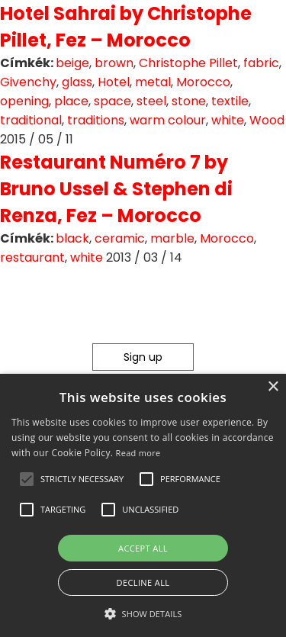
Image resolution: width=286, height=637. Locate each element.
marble (172, 238)
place (71, 101)
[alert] (143, 505)
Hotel (114, 82)
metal (153, 82)
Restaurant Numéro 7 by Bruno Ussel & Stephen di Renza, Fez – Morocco (116, 189)
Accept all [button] (143, 548)
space (112, 101)
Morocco (203, 82)
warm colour (168, 120)
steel (151, 101)
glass (77, 82)
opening (24, 101)
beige (72, 63)
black (72, 238)
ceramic (120, 238)
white (227, 120)
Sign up (143, 357)
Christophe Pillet (188, 63)
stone (189, 101)
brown (114, 63)
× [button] (272, 387)
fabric (261, 63)
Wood (266, 120)
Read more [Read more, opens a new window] (138, 452)
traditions (95, 120)
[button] (26, 479)
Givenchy (28, 82)
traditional (31, 120)
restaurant (32, 257)
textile (230, 101)
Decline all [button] (143, 582)
